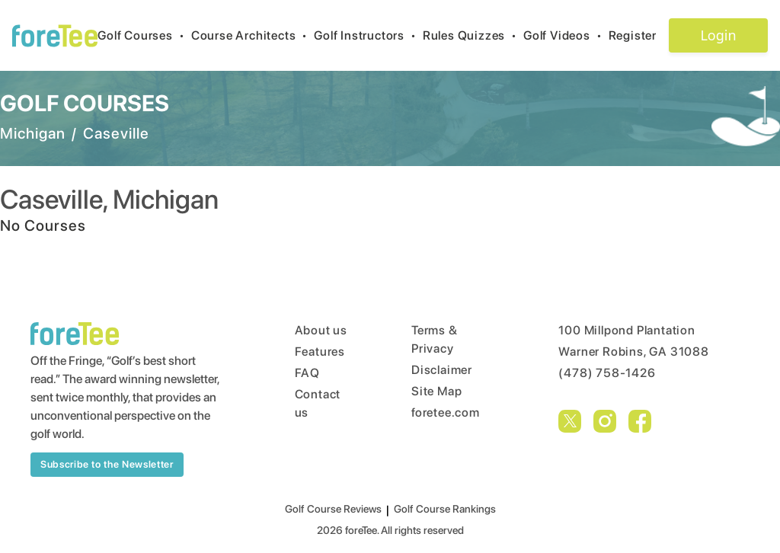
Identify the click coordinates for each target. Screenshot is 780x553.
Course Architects (252, 35)
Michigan (33, 133)
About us (321, 330)
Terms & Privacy (434, 339)
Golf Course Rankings (445, 509)
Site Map (436, 391)
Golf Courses (144, 35)
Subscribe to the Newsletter (107, 464)
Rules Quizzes (473, 35)
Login (718, 35)
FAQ (307, 373)
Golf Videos (566, 35)
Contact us (318, 403)
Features (320, 351)
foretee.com (445, 412)
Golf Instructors (368, 35)
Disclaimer (441, 370)
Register (639, 35)
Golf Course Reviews (333, 509)
